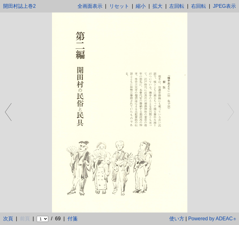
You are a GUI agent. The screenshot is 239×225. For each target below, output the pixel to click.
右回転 (198, 6)
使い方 (176, 218)
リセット (119, 6)
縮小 (141, 6)
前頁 (25, 218)
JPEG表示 (224, 6)
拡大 (157, 6)
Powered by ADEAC (212, 218)
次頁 (8, 218)
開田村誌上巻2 (19, 6)
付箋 (72, 218)
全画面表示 (89, 6)
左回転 (176, 6)
